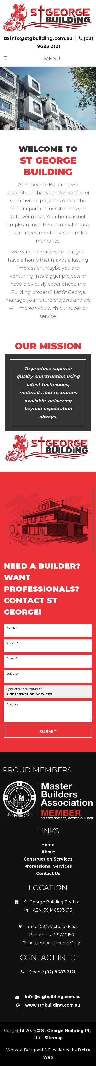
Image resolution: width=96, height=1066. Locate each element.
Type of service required (24, 689)
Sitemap (53, 1037)
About (48, 852)
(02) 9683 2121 (60, 972)
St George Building (62, 1030)
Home (48, 844)
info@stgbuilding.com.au (38, 38)
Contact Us (48, 873)
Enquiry (12, 704)
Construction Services (48, 859)
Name (11, 627)
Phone (12, 643)
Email (11, 658)
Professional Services (48, 866)
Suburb (13, 673)
